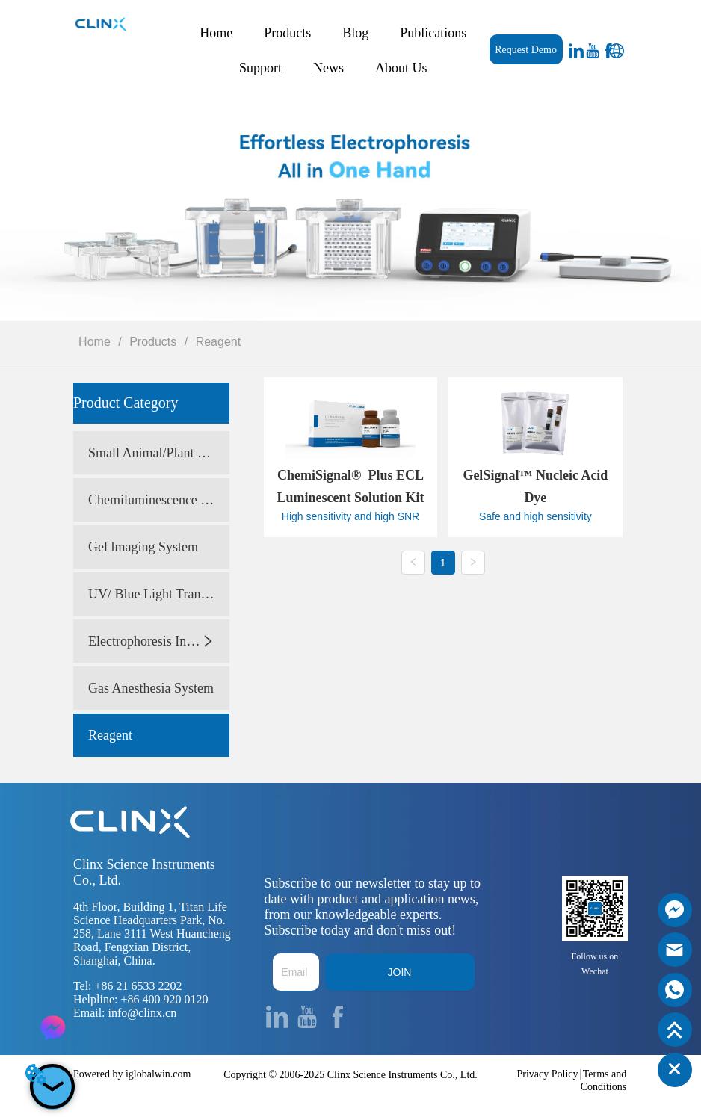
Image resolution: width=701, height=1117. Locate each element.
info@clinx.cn (142, 1012)
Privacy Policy (547, 1074)
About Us (401, 68)
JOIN (400, 972)
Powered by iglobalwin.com (132, 1074)
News (328, 68)
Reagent (216, 341)
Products (287, 32)
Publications (433, 32)
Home (216, 32)
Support (260, 68)
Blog (355, 32)
